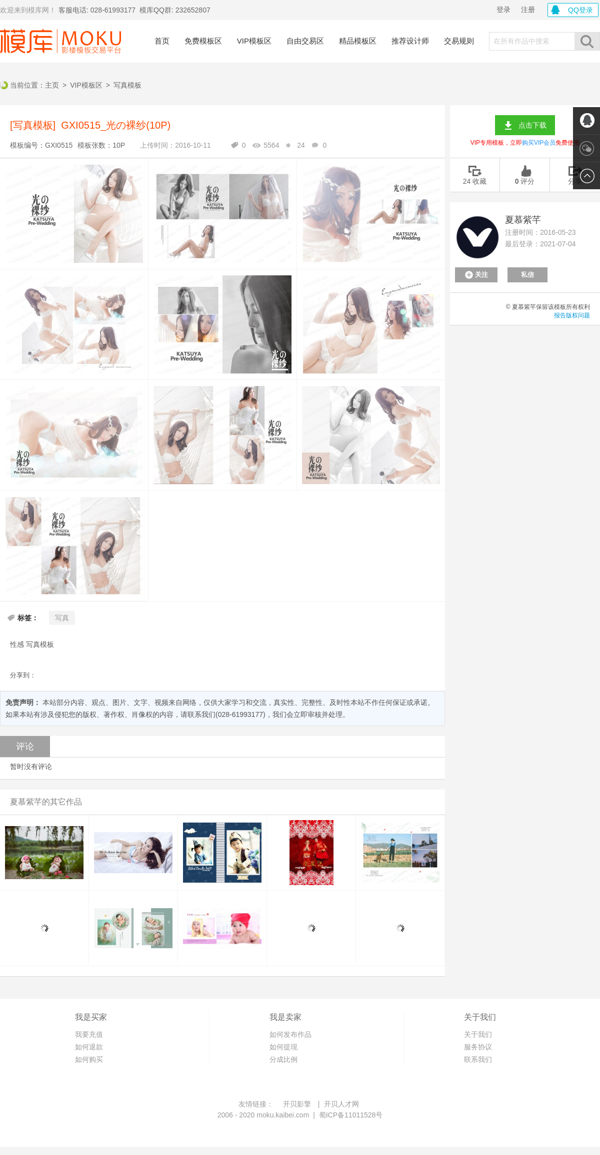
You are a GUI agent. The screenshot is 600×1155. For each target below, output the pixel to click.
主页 (52, 85)
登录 (503, 10)
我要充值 (89, 1034)
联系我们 (478, 1059)
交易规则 (459, 41)
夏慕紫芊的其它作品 (46, 802)
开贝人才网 (341, 1104)
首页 (162, 41)
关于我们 (478, 1034)
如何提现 (284, 1047)
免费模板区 (203, 41)
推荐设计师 (410, 41)
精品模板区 (357, 41)
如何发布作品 (291, 1034)
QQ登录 (580, 10)
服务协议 (478, 1047)
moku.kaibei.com (282, 1115)
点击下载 (532, 125)
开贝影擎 (297, 1104)
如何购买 (89, 1059)
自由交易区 (305, 41)
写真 (62, 618)
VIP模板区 (254, 41)
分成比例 (284, 1059)
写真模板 (128, 85)
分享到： (23, 675)
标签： (28, 618)
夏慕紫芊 (523, 220)
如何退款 (89, 1047)
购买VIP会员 (539, 142)
